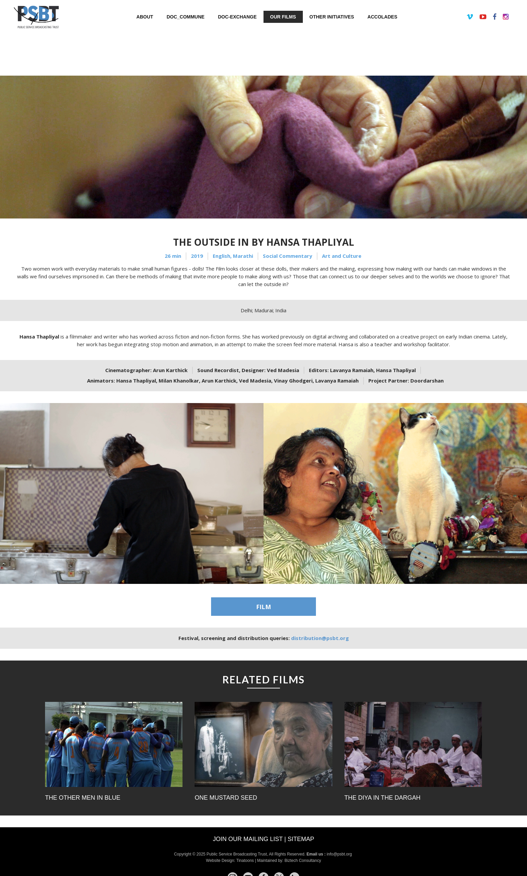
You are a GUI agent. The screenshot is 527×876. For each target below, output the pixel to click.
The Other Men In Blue (82, 797)
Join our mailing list (248, 839)
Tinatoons (245, 860)
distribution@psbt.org (320, 638)
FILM (263, 607)
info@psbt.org (340, 854)
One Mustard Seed (226, 797)
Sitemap (301, 839)
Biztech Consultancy (302, 860)
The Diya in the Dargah (382, 797)
